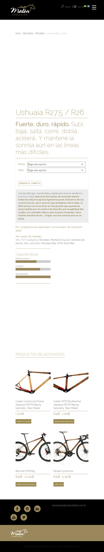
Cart (79, 7)
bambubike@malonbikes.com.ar (69, 505)
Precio (21, 164)
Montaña (39, 33)
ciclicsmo (35, 243)
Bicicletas (28, 33)
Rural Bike (69, 243)
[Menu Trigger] (94, 7)
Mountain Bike (48, 243)
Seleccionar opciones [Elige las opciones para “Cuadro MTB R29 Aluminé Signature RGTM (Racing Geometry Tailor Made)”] (63, 421)
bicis (26, 243)
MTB (60, 243)
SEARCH (68, 7)
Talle (21, 170)
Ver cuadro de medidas (28, 236)
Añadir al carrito (29, 183)
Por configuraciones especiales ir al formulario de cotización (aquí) (49, 229)
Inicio (18, 33)
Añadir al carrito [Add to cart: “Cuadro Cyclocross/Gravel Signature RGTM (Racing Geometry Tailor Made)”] (23, 421)
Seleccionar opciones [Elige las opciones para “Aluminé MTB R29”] (26, 484)
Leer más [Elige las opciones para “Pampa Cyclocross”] (58, 484)
